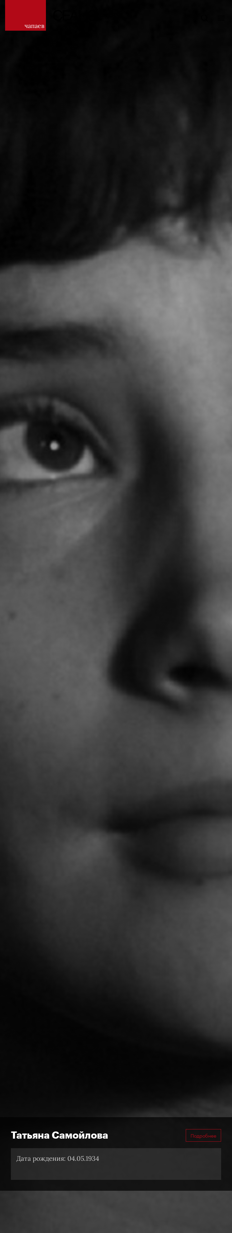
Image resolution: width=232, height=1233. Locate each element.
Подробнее (203, 1135)
